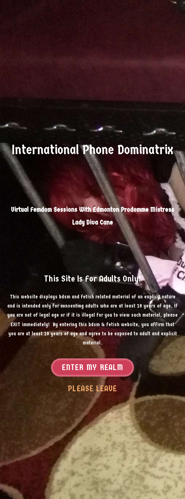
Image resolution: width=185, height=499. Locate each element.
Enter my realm (92, 368)
